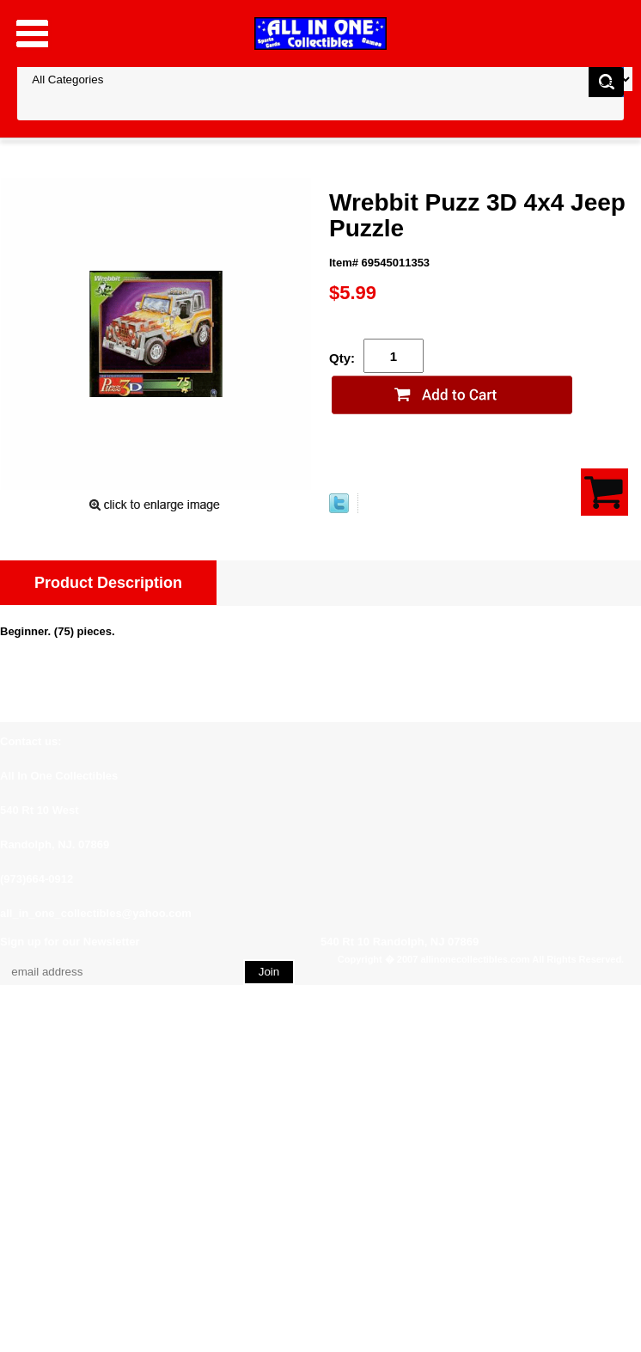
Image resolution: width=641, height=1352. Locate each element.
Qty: (342, 358)
